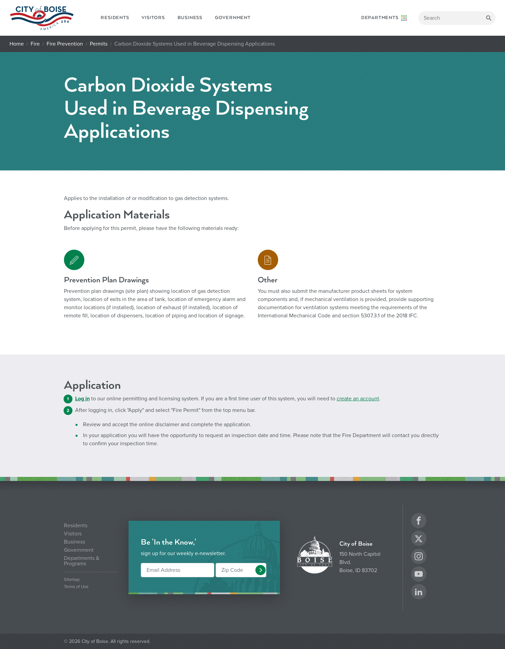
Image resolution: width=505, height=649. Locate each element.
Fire (35, 43)
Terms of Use (76, 587)
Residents (115, 17)
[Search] (456, 18)
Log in (82, 398)
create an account (358, 398)
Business (190, 17)
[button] (260, 570)
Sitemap (72, 580)
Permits (98, 43)
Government (233, 17)
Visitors (153, 17)
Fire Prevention (65, 43)
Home (17, 43)
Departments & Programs (81, 560)
